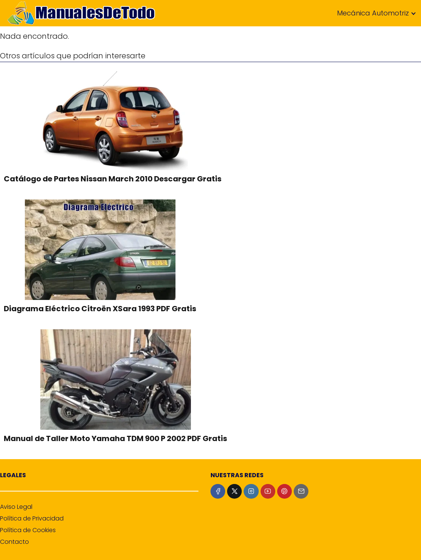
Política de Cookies (28, 530)
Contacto (14, 541)
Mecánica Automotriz (373, 13)
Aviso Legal (16, 506)
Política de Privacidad (32, 518)
